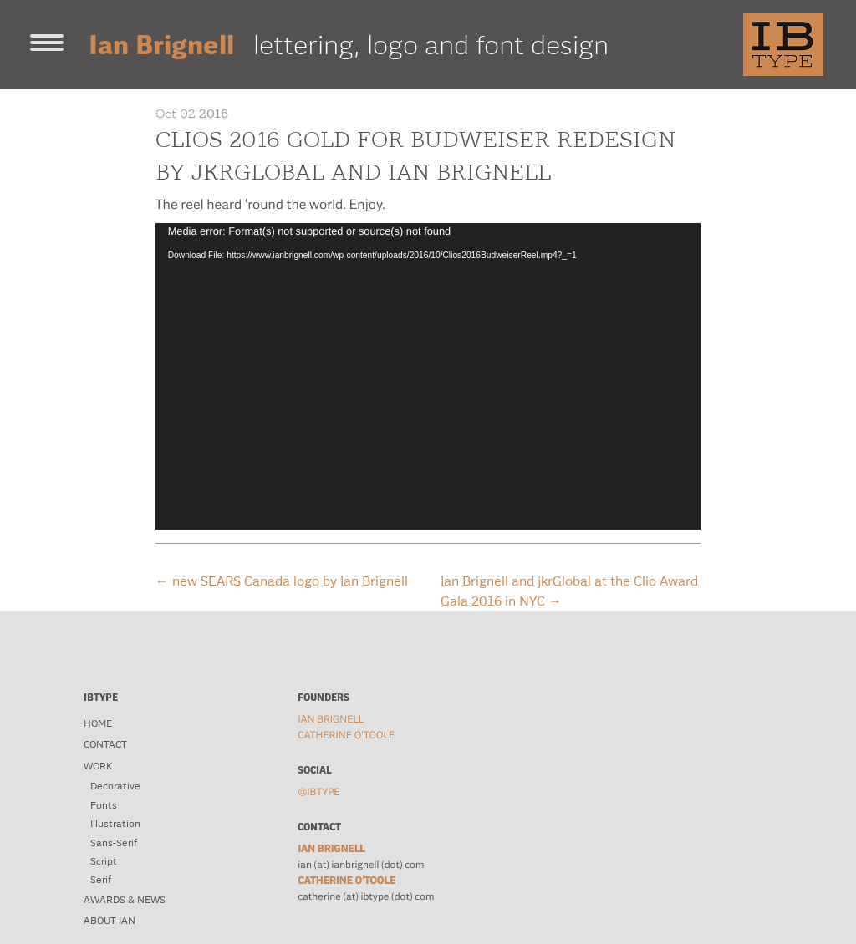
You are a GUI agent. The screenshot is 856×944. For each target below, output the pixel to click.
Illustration (115, 824)
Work (98, 766)
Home (98, 723)
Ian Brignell (331, 719)
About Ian (109, 920)
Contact (105, 744)
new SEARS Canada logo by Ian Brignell (281, 580)
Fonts (103, 805)
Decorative (115, 786)
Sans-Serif (113, 843)
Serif (100, 880)
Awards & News (125, 900)
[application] (428, 376)
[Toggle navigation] (47, 44)
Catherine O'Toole (346, 735)
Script (103, 861)
